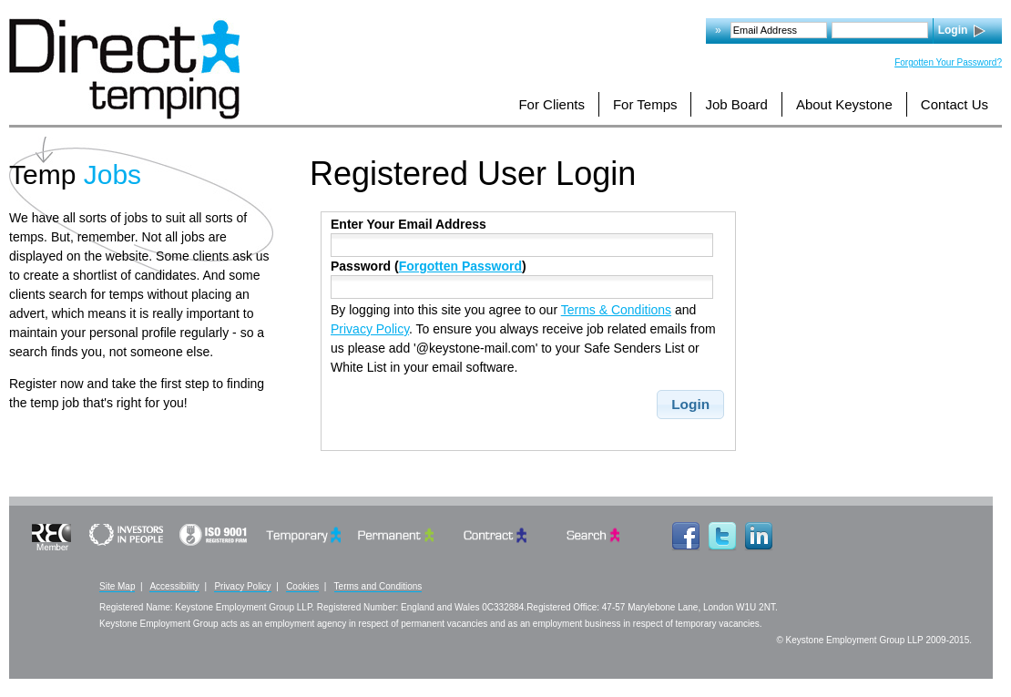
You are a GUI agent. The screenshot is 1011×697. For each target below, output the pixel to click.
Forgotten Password (460, 266)
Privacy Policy (370, 329)
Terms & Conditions (616, 309)
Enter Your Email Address (408, 224)
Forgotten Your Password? (948, 62)
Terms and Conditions (378, 586)
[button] (691, 404)
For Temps (645, 104)
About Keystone (844, 104)
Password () (428, 266)
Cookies (302, 586)
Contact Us (954, 104)
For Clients (551, 104)
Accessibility (174, 586)
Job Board (736, 104)
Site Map (117, 586)
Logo (124, 68)
